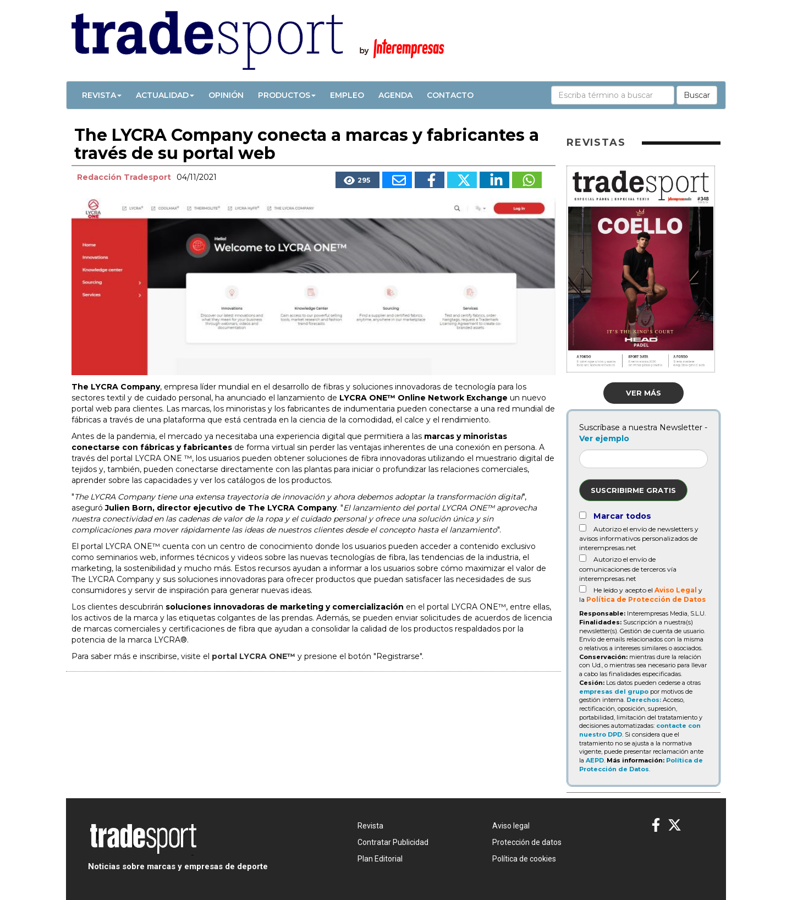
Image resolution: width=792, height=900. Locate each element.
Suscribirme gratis (633, 490)
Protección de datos (527, 842)
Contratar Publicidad (393, 842)
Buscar (697, 95)
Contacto (450, 95)
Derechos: (643, 700)
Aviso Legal (675, 590)
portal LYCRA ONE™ (253, 656)
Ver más (643, 392)
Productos (287, 95)
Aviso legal (511, 825)
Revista (102, 95)
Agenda (395, 95)
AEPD (595, 760)
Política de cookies (524, 858)
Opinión (226, 95)
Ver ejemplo (604, 438)
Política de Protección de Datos (646, 599)
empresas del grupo (613, 691)
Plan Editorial (380, 858)
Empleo (347, 95)
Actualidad (165, 95)
